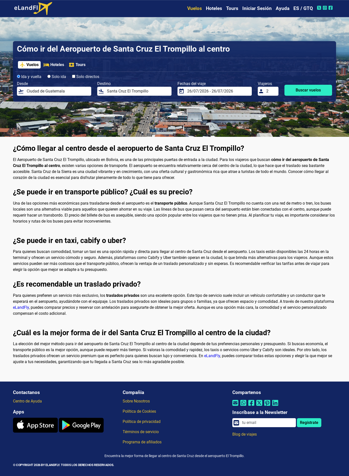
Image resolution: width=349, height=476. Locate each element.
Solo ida (56, 76)
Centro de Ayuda (27, 401)
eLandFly (21, 307)
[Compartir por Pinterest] (267, 405)
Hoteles (214, 8)
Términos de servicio (141, 431)
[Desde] (57, 91)
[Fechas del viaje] (218, 91)
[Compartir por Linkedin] (275, 405)
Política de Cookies (139, 411)
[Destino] (138, 91)
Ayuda (282, 8)
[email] (267, 422)
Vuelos (194, 8)
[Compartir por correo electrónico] (235, 405)
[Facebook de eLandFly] (331, 7)
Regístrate (309, 422)
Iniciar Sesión (257, 8)
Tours (232, 8)
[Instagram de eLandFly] (325, 7)
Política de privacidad (142, 421)
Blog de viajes (244, 434)
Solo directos (85, 76)
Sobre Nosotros (136, 401)
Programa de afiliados (142, 442)
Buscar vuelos (308, 90)
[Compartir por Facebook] (251, 405)
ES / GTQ (303, 8)
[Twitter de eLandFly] (320, 7)
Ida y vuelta (29, 76)
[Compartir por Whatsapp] (243, 405)
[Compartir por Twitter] (259, 405)
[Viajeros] (271, 91)
